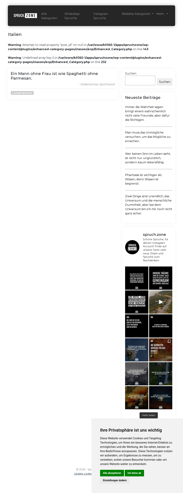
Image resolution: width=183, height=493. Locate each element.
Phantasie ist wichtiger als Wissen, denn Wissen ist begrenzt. (143, 179)
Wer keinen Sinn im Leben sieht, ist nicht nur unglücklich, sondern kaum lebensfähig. (148, 158)
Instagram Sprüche (100, 16)
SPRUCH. (25, 15)
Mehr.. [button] (161, 14)
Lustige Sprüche (22, 93)
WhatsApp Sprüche (72, 16)
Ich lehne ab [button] (134, 473)
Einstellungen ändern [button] (115, 480)
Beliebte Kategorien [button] (136, 14)
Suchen (130, 73)
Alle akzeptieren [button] (112, 473)
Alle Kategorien (49, 16)
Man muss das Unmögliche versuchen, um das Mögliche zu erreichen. (148, 137)
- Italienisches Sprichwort (97, 84)
